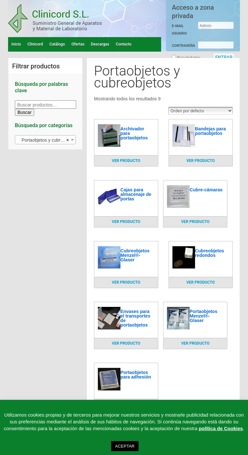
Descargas (100, 44)
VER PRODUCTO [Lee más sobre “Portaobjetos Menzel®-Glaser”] (195, 343)
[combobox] (45, 139)
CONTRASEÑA (183, 46)
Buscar (24, 112)
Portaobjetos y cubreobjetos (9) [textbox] (47, 140)
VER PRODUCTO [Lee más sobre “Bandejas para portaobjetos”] (200, 160)
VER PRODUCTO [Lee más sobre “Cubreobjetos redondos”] (200, 282)
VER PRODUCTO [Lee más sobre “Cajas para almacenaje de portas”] (126, 221)
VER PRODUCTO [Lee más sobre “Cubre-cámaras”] (195, 221)
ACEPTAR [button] (124, 446)
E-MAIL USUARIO (179, 29)
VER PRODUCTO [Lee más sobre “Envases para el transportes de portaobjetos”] (126, 343)
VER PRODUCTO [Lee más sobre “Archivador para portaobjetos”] (126, 160)
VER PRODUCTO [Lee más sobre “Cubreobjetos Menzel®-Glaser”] (126, 282)
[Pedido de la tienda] (200, 111)
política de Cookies (221, 428)
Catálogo (57, 44)
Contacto (123, 44)
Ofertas (77, 44)
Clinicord (35, 44)
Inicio (16, 44)
